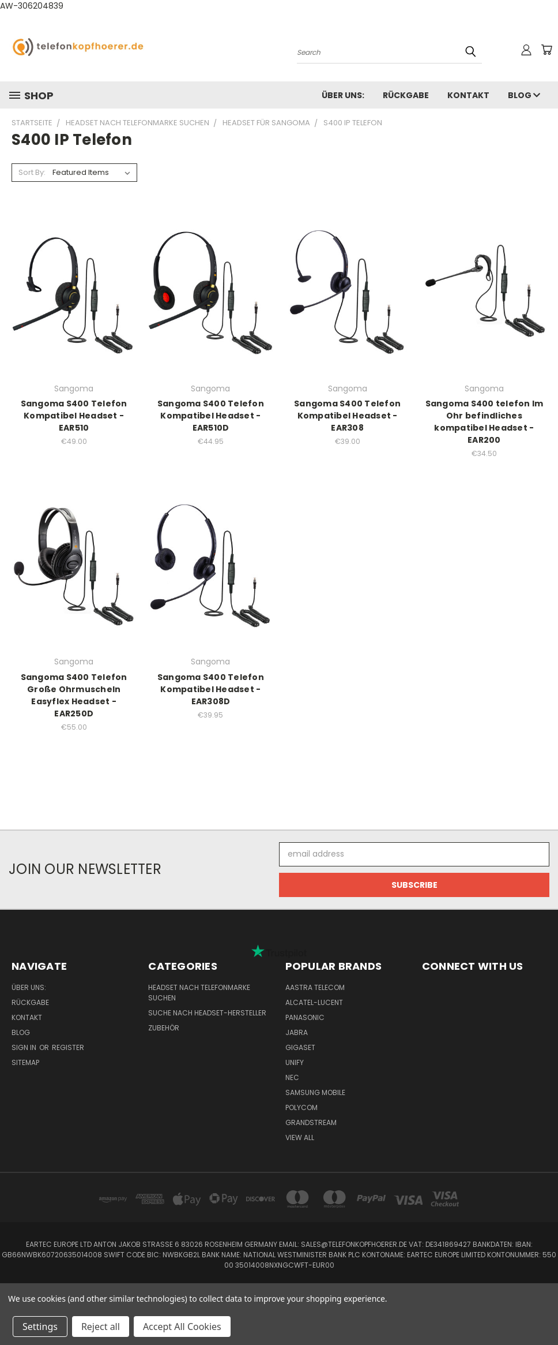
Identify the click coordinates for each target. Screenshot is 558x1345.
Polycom (301, 1107)
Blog (524, 95)
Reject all (100, 1326)
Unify (294, 1062)
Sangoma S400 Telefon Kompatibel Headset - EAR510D (210, 416)
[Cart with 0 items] (546, 49)
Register (68, 1047)
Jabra (296, 1032)
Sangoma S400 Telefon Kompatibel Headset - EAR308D (210, 689)
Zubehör (163, 1028)
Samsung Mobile (315, 1092)
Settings (40, 1326)
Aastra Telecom (315, 987)
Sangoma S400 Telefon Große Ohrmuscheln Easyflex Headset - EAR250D (74, 695)
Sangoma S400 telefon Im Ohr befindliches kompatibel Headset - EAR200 (484, 422)
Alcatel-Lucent (314, 1002)
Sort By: (32, 172)
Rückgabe (406, 95)
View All (299, 1137)
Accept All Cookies (182, 1326)
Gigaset (300, 1047)
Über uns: (343, 95)
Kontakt (468, 95)
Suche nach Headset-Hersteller (207, 1013)
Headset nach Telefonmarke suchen (199, 992)
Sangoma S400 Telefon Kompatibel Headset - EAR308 (347, 416)
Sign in (25, 1047)
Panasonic (305, 1017)
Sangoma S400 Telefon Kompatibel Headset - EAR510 (74, 416)
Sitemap (25, 1062)
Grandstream (311, 1122)
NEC (292, 1077)
